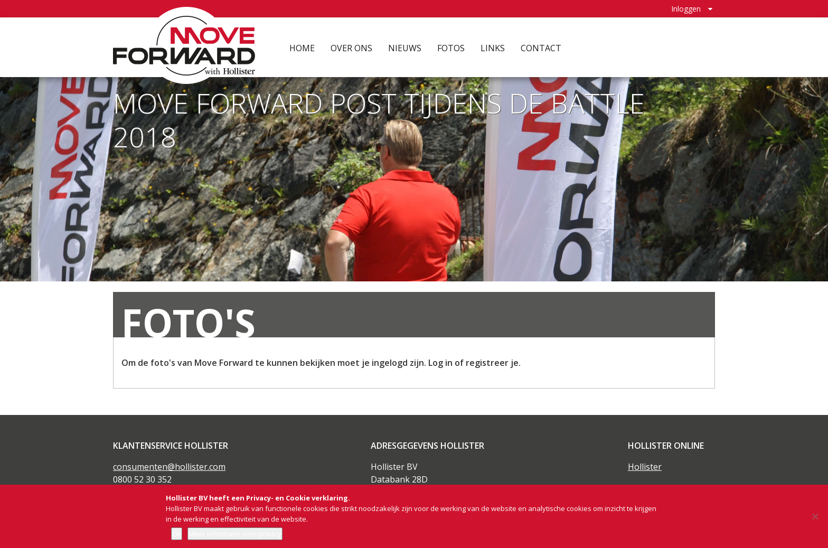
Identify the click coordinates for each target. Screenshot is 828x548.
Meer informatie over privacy (235, 533)
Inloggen (686, 8)
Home (302, 47)
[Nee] (815, 516)
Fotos (451, 47)
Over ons (351, 47)
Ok (176, 533)
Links (493, 47)
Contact (541, 47)
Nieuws (404, 47)
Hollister (645, 467)
